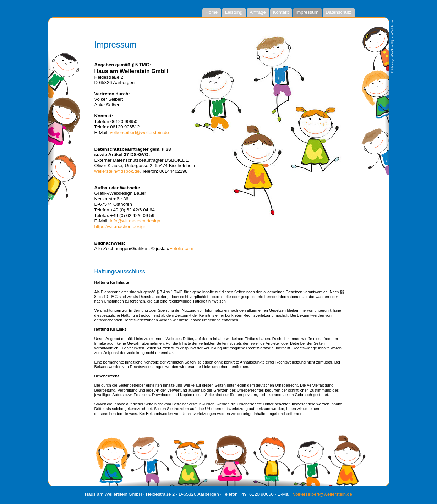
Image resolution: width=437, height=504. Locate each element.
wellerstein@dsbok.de (117, 171)
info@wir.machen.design (135, 220)
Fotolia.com (181, 248)
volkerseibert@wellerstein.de (139, 132)
